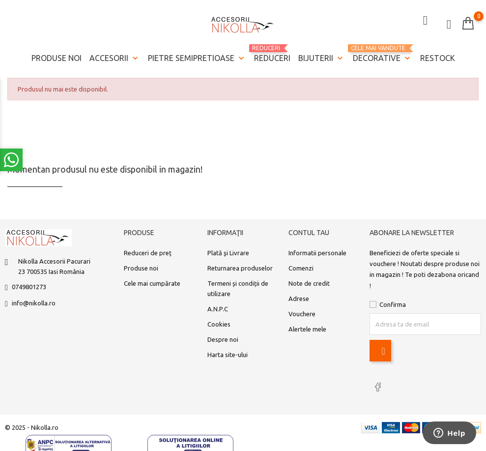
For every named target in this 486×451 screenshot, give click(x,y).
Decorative (382, 54)
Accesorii (114, 58)
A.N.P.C (217, 308)
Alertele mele (307, 329)
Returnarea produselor (240, 268)
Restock (437, 58)
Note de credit (309, 283)
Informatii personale (317, 252)
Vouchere (301, 313)
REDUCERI (272, 53)
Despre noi (222, 339)
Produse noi (56, 58)
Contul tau (308, 233)
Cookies (218, 324)
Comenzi (301, 268)
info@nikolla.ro (34, 303)
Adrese (298, 298)
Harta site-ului (227, 354)
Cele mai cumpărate (152, 283)
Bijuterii (321, 58)
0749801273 (29, 286)
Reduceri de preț (148, 252)
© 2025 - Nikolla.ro (31, 427)
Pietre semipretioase (197, 58)
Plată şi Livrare (228, 252)
